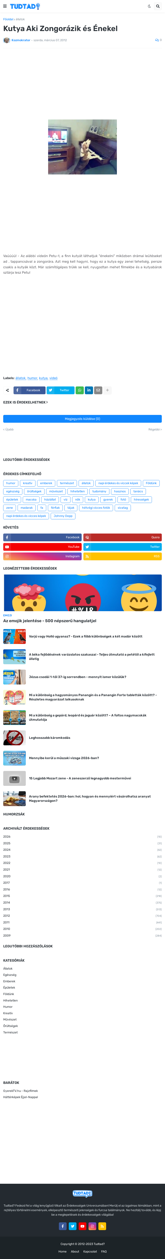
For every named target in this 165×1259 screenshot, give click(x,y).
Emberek (9, 981)
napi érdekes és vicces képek (26, 516)
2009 (82, 936)
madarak (27, 508)
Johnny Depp (63, 516)
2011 (82, 923)
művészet (56, 491)
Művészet (10, 1019)
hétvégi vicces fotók (96, 508)
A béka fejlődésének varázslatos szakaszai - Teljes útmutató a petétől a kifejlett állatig (92, 657)
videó (53, 378)
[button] (5, 6)
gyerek (108, 499)
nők (77, 499)
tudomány (99, 491)
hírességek (141, 499)
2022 (82, 863)
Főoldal (8, 19)
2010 (82, 929)
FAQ (104, 1251)
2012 (82, 916)
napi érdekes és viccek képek (118, 483)
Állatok (7, 968)
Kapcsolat (90, 1251)
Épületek (9, 987)
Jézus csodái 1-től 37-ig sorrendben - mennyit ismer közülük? (77, 677)
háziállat (50, 499)
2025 (82, 843)
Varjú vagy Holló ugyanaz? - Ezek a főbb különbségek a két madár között (85, 636)
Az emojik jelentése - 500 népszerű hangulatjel (49, 620)
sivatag (123, 508)
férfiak (55, 508)
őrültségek (34, 491)
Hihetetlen (10, 1000)
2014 (82, 903)
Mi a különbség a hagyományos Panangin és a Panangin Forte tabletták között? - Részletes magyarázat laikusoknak (93, 697)
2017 (82, 883)
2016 (82, 890)
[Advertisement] (82, 84)
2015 (82, 896)
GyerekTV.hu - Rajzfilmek (20, 1091)
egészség (12, 491)
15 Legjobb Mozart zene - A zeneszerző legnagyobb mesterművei (80, 778)
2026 (82, 837)
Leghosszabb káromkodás (49, 738)
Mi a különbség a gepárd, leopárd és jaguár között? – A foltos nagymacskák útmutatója (88, 717)
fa (41, 508)
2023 (82, 857)
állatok (20, 19)
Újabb (9, 429)
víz (65, 499)
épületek (12, 499)
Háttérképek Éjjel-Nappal (20, 1097)
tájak (70, 508)
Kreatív (8, 1013)
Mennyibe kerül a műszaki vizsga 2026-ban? (64, 758)
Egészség (9, 975)
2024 (82, 850)
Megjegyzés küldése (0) (82, 419)
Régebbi (154, 429)
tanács (138, 491)
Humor (7, 1007)
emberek (46, 483)
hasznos (120, 491)
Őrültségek (10, 1026)
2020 (82, 876)
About (75, 1251)
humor (32, 378)
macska (31, 499)
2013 (82, 909)
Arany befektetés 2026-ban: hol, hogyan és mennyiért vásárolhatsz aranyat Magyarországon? (90, 798)
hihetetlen (77, 491)
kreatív (27, 483)
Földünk (151, 483)
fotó (123, 499)
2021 (82, 870)
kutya (43, 378)
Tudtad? (99, 1244)
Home (62, 1251)
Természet (10, 1032)
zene (9, 508)
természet (67, 483)
